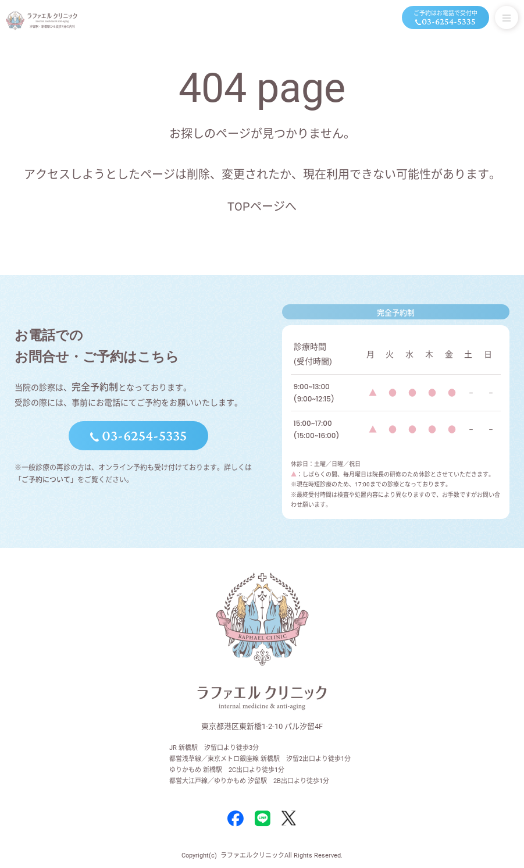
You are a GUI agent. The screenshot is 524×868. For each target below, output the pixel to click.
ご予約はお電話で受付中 (445, 18)
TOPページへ (262, 207)
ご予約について (46, 480)
